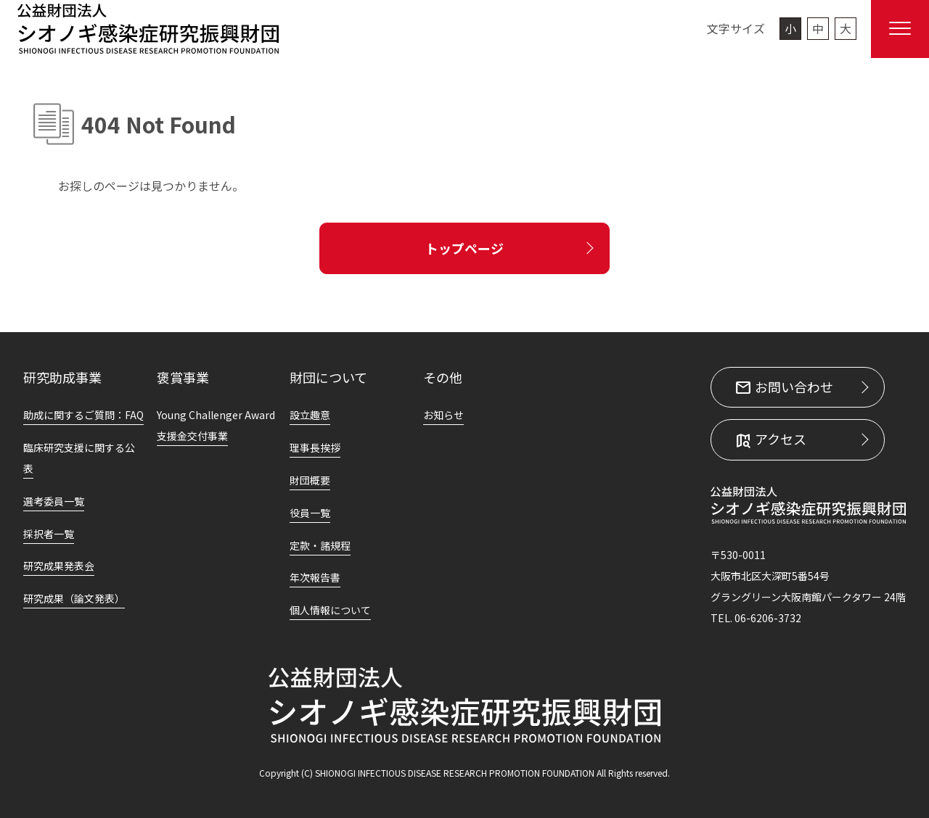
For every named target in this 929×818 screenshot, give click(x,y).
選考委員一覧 (53, 501)
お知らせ (443, 415)
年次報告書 (315, 577)
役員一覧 (310, 512)
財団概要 (310, 480)
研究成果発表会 (58, 565)
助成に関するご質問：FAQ (83, 415)
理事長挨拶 (315, 447)
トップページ (464, 248)
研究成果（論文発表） (74, 598)
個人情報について (330, 610)
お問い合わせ (792, 386)
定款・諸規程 (320, 545)
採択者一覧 (48, 533)
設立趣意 (310, 415)
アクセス (779, 439)
